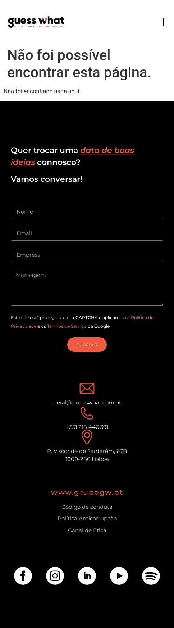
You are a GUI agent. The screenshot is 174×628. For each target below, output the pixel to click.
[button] (165, 22)
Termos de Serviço (67, 326)
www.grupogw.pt (87, 492)
